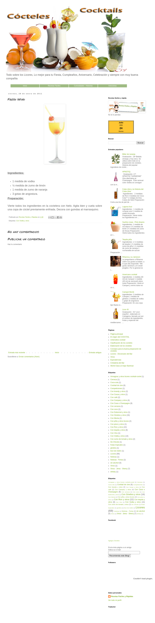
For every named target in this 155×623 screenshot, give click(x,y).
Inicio (25, 86)
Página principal (116, 334)
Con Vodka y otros (22, 221)
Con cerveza (115, 406)
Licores (113, 454)
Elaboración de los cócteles (121, 346)
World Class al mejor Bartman (122, 366)
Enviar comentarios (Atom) (29, 357)
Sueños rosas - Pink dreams (133, 222)
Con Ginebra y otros (118, 415)
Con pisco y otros (117, 424)
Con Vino (114, 433)
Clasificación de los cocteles (121, 343)
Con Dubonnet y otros (119, 412)
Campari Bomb (128, 292)
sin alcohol (114, 463)
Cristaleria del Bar (117, 363)
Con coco (114, 409)
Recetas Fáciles (54, 86)
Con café (113, 397)
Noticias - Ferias (116, 460)
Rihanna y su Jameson (131, 257)
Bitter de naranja (128, 154)
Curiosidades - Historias (83, 86)
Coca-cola (114, 382)
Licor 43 (125, 310)
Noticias (113, 457)
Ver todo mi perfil (114, 600)
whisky (113, 472)
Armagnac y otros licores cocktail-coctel (125, 376)
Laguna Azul (127, 207)
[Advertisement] (55, 329)
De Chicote (114, 442)
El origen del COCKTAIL (119, 337)
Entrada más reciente (16, 353)
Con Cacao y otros (117, 394)
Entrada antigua (95, 353)
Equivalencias (115, 360)
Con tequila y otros (117, 430)
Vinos (112, 357)
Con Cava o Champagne (120, 403)
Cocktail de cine (116, 385)
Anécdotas (112, 86)
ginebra (113, 448)
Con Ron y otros (116, 427)
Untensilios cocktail (117, 340)
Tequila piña (127, 239)
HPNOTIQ (126, 172)
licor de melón (115, 451)
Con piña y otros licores (119, 421)
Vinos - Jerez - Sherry (118, 469)
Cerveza (113, 380)
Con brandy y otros (117, 391)
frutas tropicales (116, 445)
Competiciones (116, 388)
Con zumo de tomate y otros (121, 439)
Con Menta (114, 418)
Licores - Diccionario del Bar (121, 354)
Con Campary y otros (118, 400)
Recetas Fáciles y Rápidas (122, 596)
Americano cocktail (129, 275)
